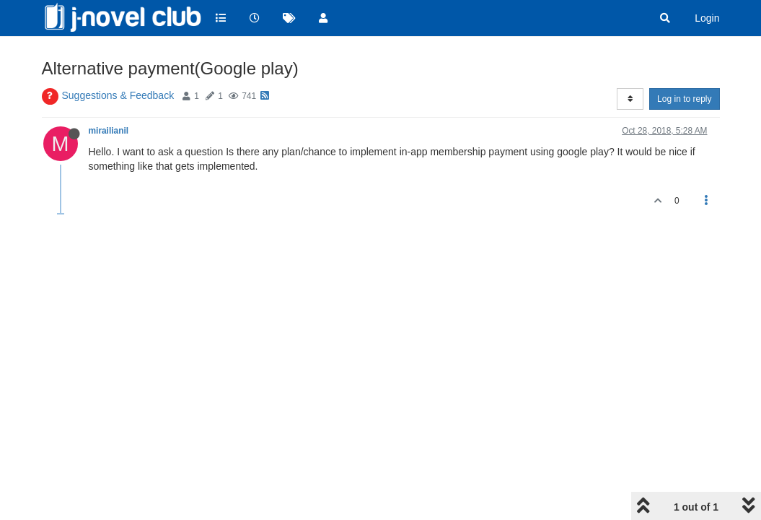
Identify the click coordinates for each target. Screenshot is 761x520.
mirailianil (109, 131)
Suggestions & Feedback (118, 95)
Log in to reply (684, 99)
